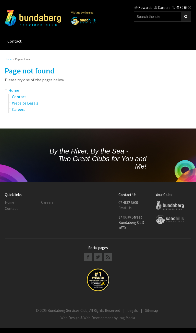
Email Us (125, 208)
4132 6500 (182, 7)
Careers (162, 7)
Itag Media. (127, 317)
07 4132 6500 (128, 202)
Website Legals (25, 103)
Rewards (143, 7)
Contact (19, 96)
